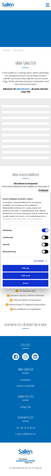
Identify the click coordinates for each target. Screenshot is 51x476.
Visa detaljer (39, 261)
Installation (25, 380)
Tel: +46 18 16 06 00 (25, 428)
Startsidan (6, 50)
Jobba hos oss (26, 396)
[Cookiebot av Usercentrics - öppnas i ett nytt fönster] (38, 190)
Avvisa (25, 283)
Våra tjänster (18, 50)
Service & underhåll (25, 386)
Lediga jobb (25, 407)
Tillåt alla (25, 268)
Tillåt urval (25, 276)
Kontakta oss (25, 417)
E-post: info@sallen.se (25, 434)
